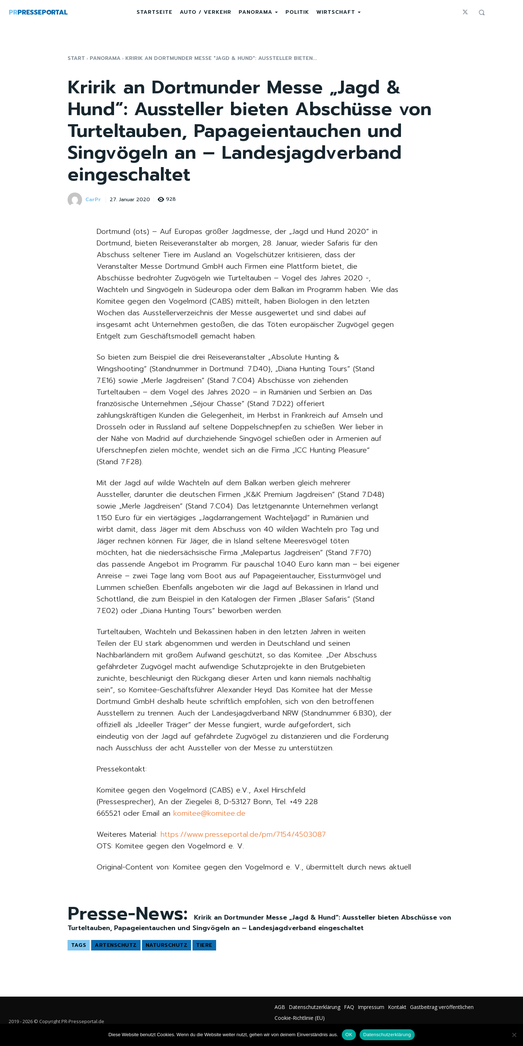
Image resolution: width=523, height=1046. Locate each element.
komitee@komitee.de (209, 813)
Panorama (105, 58)
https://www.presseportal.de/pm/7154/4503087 (243, 834)
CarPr (93, 200)
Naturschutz (167, 945)
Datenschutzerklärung (387, 1034)
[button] (481, 12)
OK (348, 1034)
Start (76, 58)
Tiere (204, 945)
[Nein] (514, 1034)
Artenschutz (116, 945)
